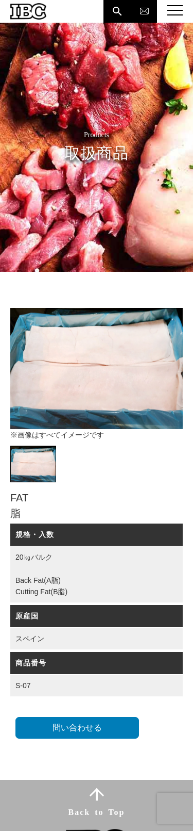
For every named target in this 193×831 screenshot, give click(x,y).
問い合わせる (77, 727)
